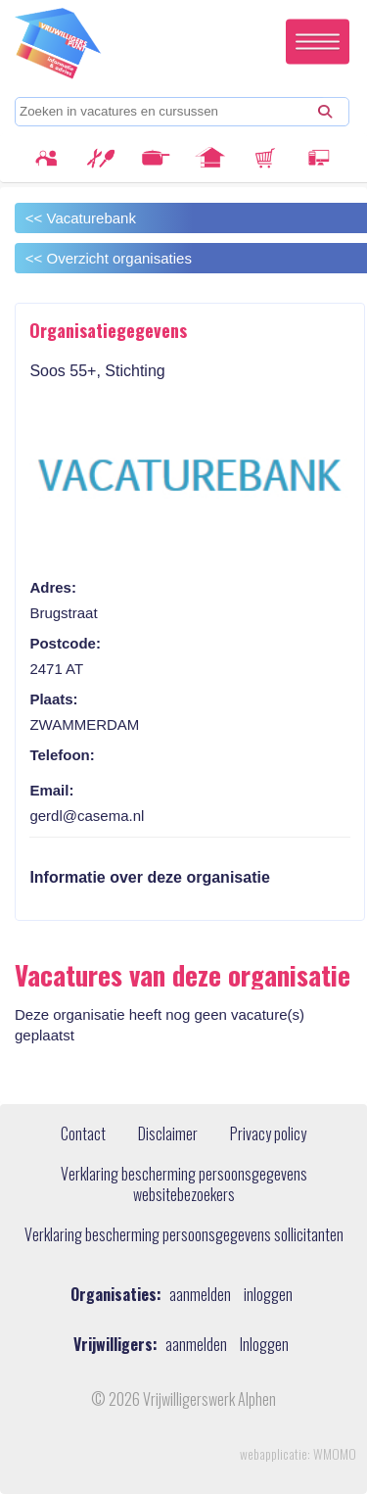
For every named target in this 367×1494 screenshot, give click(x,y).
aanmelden (200, 1294)
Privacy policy (268, 1134)
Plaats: (53, 699)
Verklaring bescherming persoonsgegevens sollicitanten (184, 1235)
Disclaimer (168, 1134)
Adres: (52, 587)
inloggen (268, 1294)
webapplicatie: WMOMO (298, 1454)
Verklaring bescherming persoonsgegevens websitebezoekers (184, 1185)
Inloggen (264, 1344)
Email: (51, 790)
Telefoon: (61, 755)
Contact (83, 1134)
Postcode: (65, 643)
